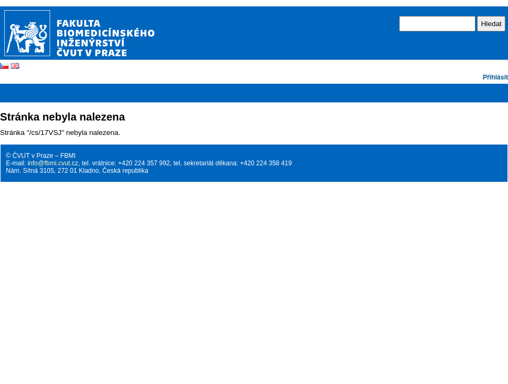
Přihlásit (495, 77)
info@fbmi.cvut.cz (53, 163)
